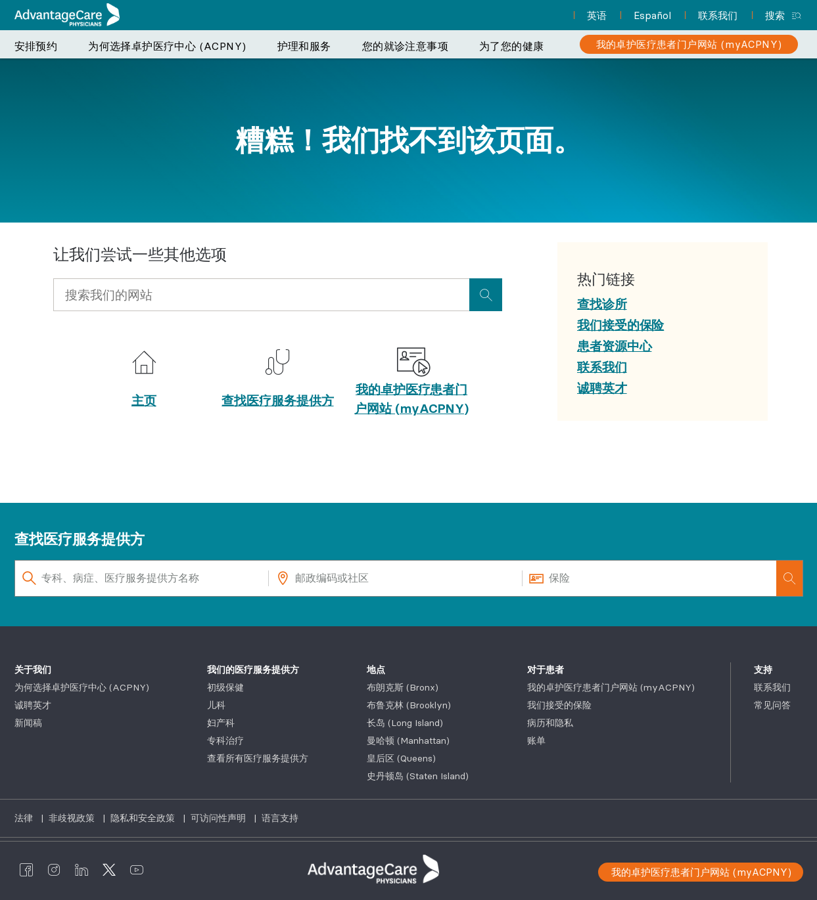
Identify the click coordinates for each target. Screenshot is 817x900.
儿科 (216, 705)
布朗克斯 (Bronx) (402, 687)
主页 (143, 400)
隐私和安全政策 (143, 818)
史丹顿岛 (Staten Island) (418, 776)
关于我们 (32, 669)
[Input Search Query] (261, 294)
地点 (376, 669)
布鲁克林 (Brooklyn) (409, 705)
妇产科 (221, 723)
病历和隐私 (550, 723)
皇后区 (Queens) (401, 758)
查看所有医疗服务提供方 (257, 758)
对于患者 (545, 669)
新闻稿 (28, 723)
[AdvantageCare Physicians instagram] (54, 869)
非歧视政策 (73, 818)
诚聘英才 (32, 705)
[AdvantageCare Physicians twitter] (109, 869)
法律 (24, 818)
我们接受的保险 (559, 705)
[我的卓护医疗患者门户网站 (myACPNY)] (689, 44)
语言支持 (280, 818)
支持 (763, 669)
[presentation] (485, 294)
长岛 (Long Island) (405, 723)
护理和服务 (304, 46)
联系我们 (772, 687)
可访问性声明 (219, 818)
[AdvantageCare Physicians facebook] (26, 869)
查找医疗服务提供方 (277, 400)
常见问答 (772, 705)
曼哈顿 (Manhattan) (408, 740)
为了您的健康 (511, 46)
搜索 (775, 15)
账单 (536, 740)
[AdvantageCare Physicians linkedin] (81, 869)
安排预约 (36, 46)
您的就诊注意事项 (405, 46)
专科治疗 (225, 740)
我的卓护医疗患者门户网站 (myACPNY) (411, 398)
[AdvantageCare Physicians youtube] (137, 869)
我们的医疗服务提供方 (253, 669)
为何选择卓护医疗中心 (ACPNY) (167, 46)
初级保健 (225, 687)
